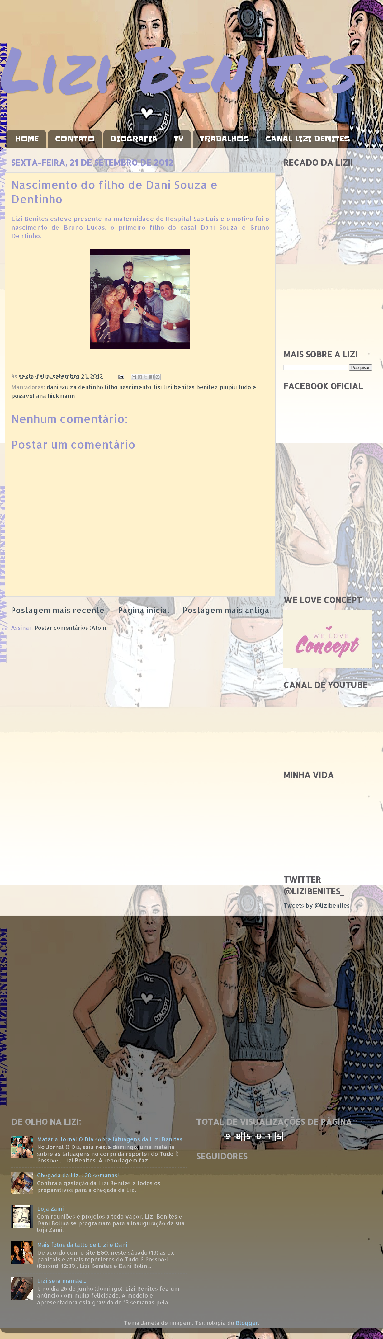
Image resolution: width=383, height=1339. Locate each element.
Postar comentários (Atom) (71, 627)
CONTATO (74, 139)
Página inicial (144, 610)
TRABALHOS (224, 139)
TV (178, 139)
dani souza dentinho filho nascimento (99, 386)
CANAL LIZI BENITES (308, 139)
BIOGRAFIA (134, 139)
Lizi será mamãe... (61, 1280)
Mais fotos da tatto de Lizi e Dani (82, 1244)
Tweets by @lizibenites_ (317, 905)
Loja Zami (50, 1208)
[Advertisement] (327, 300)
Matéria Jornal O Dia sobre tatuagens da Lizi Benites (109, 1139)
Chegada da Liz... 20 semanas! (78, 1175)
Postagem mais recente (58, 610)
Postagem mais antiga (226, 610)
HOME (27, 139)
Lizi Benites (179, 67)
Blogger (247, 1322)
